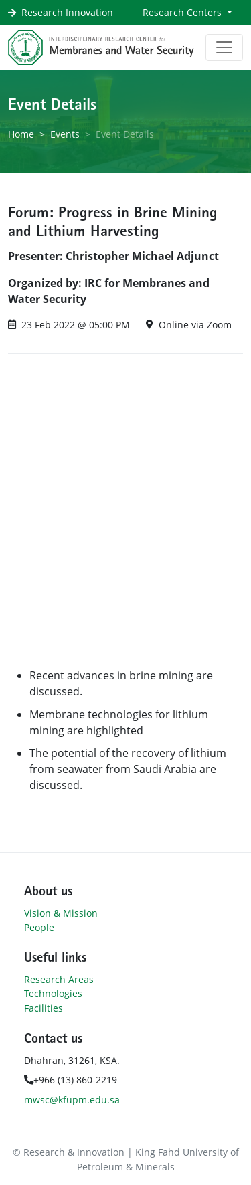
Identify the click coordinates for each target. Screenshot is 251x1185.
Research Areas (59, 979)
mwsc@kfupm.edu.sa (72, 1099)
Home (21, 134)
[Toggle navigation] (224, 47)
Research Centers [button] (183, 12)
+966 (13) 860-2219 (70, 1079)
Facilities (43, 1008)
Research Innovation (67, 12)
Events (65, 134)
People (39, 927)
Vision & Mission (61, 913)
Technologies (53, 993)
